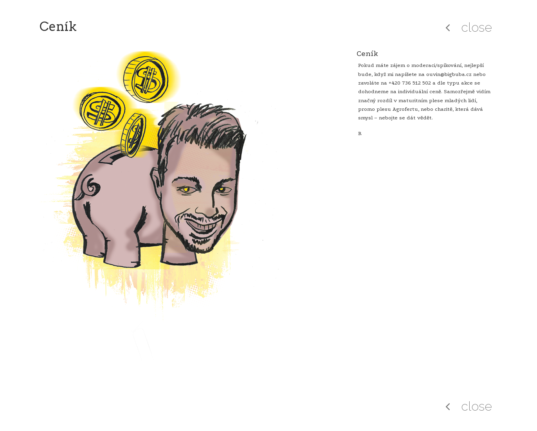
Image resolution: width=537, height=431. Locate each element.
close (476, 27)
